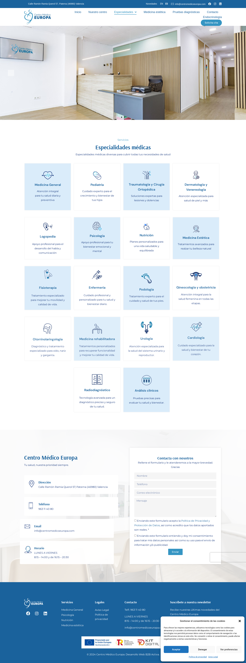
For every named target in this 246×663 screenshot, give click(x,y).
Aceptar (176, 649)
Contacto (212, 12)
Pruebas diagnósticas (186, 12)
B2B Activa (152, 654)
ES (166, 4)
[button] (239, 621)
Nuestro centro (97, 12)
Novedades (151, 4)
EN (161, 4)
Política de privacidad (198, 657)
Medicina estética (155, 12)
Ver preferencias (229, 649)
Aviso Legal (213, 657)
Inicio (78, 12)
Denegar (202, 649)
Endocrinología (212, 17)
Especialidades (125, 12)
